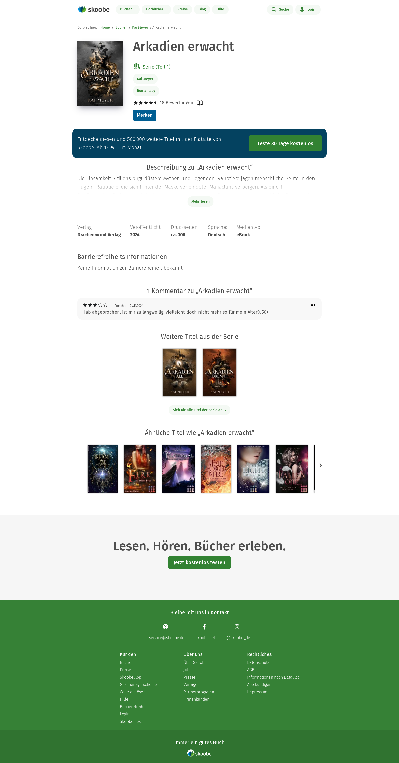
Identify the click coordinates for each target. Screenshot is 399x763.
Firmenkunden (196, 699)
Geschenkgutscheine (138, 684)
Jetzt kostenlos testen (199, 562)
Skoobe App (130, 677)
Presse (189, 677)
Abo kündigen (259, 684)
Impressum (257, 692)
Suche (280, 9)
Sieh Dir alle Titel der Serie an (199, 410)
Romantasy (146, 91)
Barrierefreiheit (134, 706)
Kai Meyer (140, 27)
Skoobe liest (131, 721)
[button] (320, 465)
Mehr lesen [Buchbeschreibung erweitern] (200, 201)
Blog (202, 9)
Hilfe (220, 9)
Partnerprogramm (199, 692)
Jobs (187, 669)
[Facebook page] (205, 632)
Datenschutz (258, 662)
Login (308, 9)
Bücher (126, 9)
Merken (144, 115)
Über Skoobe (195, 662)
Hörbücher (155, 9)
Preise (182, 9)
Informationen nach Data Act (273, 677)
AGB (250, 669)
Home (105, 27)
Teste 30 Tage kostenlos (285, 143)
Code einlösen (133, 692)
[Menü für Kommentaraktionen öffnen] (313, 305)
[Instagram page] (238, 632)
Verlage (190, 684)
